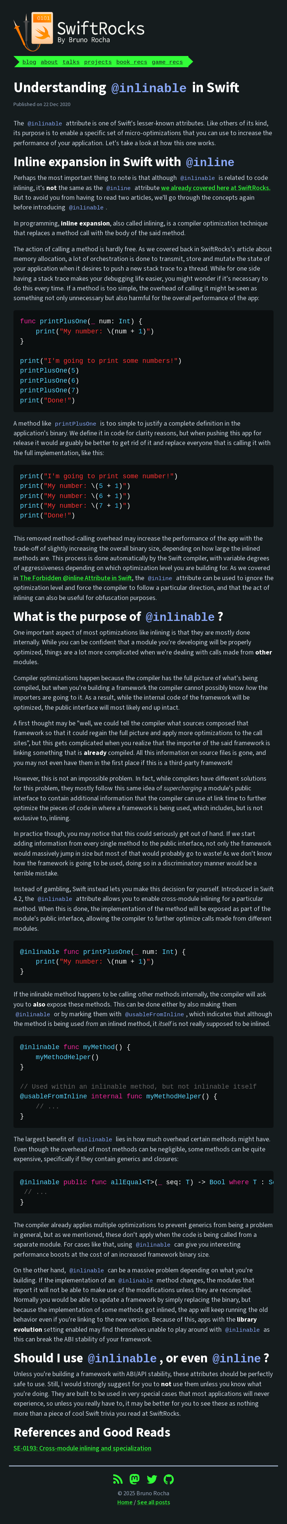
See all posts (153, 1501)
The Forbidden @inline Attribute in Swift (76, 577)
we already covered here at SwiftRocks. (216, 187)
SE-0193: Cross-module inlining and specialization (82, 1447)
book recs (131, 62)
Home (125, 1501)
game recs (167, 62)
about (49, 62)
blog (29, 62)
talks (71, 62)
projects (98, 62)
